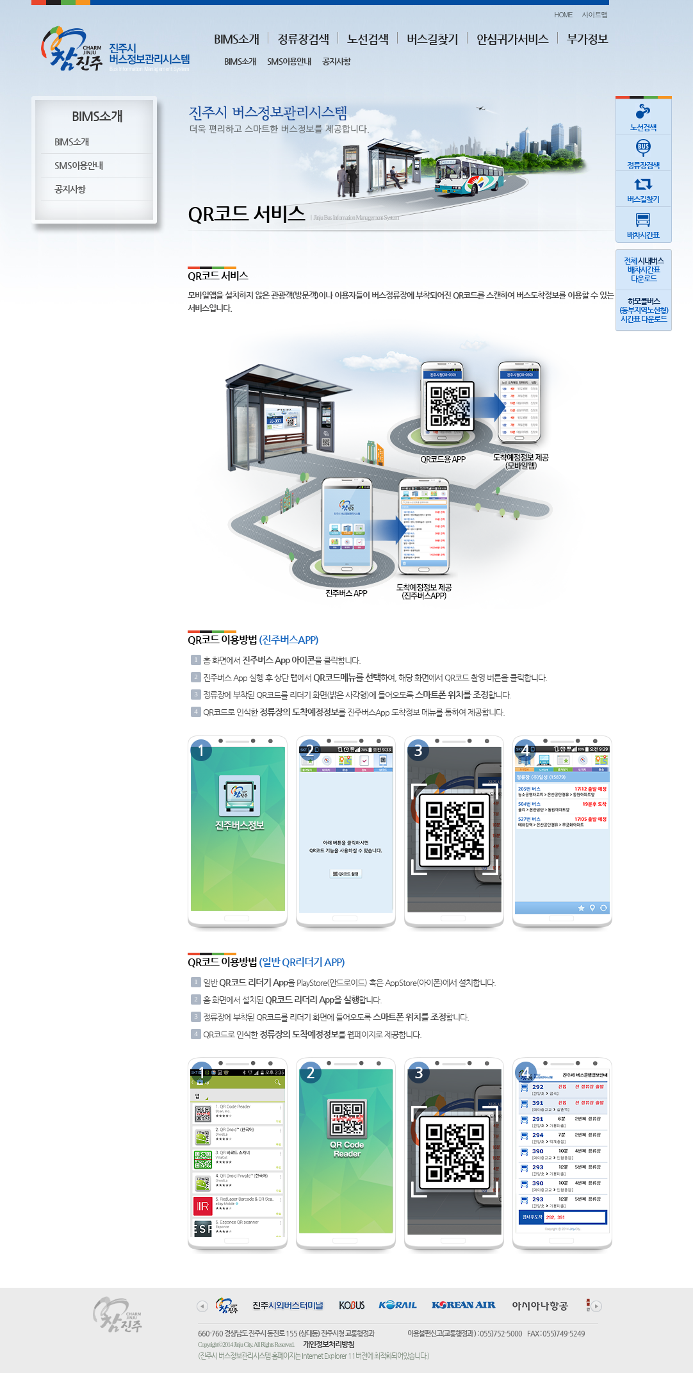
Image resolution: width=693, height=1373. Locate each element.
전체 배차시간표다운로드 (644, 269)
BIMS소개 (236, 38)
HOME (563, 14)
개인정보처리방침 (328, 1344)
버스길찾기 (432, 38)
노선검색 (367, 38)
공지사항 (336, 61)
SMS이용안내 (289, 61)
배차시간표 (643, 223)
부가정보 (587, 38)
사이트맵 (595, 14)
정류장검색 (303, 38)
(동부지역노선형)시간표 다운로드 (643, 310)
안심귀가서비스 (512, 38)
